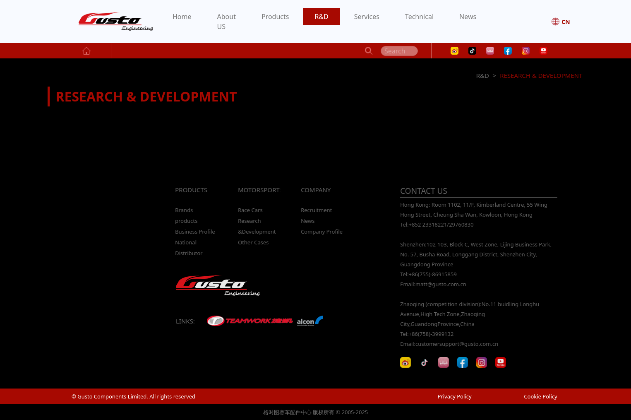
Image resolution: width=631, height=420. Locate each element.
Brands (183, 210)
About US (226, 21)
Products (275, 16)
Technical (419, 16)
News (467, 16)
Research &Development (256, 226)
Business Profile (195, 231)
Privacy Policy (454, 396)
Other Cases (253, 242)
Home (182, 16)
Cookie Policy (540, 396)
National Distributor (188, 248)
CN (560, 21)
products (186, 220)
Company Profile (321, 231)
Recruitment (315, 210)
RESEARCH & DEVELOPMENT (542, 75)
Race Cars (250, 210)
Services (366, 16)
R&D (321, 16)
